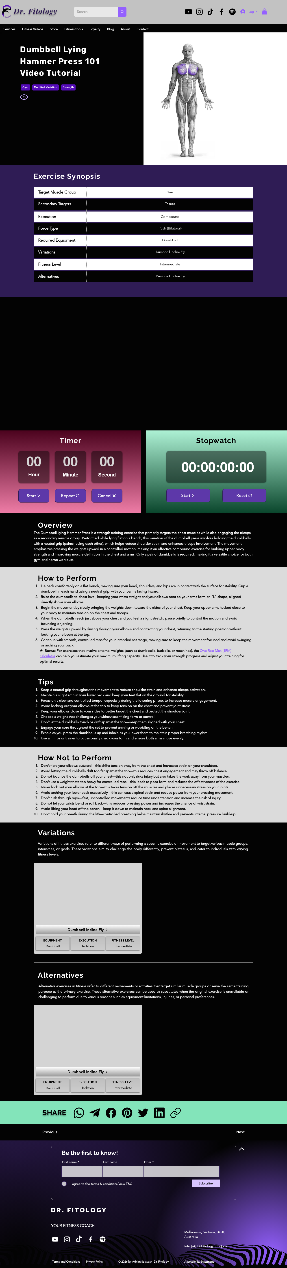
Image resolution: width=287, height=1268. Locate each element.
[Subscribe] (206, 1183)
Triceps (170, 204)
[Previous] (57, 1132)
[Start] (33, 496)
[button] (264, 11)
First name (69, 1162)
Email (147, 1162)
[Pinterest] (127, 1113)
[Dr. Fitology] (7, 11)
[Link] (175, 1113)
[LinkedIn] (159, 1113)
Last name (110, 1162)
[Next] (233, 1132)
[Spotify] (232, 11)
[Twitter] (143, 1113)
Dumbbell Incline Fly (170, 252)
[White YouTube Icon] (55, 1239)
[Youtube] (188, 11)
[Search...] (92, 12)
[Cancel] (106, 496)
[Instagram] (199, 11)
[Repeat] (70, 496)
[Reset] (244, 495)
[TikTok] (210, 11)
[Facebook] (221, 11)
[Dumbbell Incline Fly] (88, 929)
